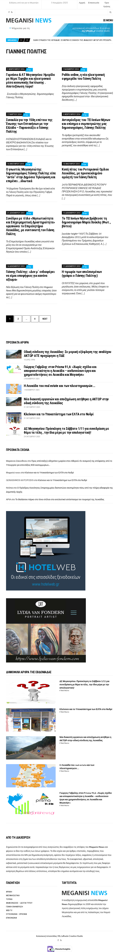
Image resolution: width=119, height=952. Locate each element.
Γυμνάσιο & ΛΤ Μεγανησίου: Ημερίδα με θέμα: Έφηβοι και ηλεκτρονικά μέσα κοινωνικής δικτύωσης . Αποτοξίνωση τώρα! (30, 80)
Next (44, 319)
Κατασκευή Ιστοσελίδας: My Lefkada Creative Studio (59, 936)
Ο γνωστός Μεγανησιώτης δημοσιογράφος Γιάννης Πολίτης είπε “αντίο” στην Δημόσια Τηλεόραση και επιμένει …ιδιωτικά (31, 175)
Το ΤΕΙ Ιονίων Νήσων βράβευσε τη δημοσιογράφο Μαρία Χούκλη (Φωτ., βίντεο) (86, 222)
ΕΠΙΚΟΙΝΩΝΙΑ (11, 918)
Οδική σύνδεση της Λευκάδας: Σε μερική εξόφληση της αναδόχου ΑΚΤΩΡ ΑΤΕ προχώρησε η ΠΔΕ (76, 40)
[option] (73, 40)
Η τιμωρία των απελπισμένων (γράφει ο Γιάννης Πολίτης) (82, 274)
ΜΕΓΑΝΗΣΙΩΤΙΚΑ (12, 895)
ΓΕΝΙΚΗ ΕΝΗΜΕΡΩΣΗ (14, 906)
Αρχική (82, 2)
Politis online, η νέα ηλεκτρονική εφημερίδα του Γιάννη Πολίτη (83, 77)
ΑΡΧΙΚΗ (9, 892)
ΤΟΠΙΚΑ (9, 899)
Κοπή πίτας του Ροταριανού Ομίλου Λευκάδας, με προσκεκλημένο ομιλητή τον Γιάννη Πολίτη (85, 173)
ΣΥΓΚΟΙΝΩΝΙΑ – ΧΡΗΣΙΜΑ (16, 914)
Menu (108, 20)
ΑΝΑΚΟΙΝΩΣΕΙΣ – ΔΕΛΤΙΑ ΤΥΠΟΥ (19, 903)
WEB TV (9, 910)
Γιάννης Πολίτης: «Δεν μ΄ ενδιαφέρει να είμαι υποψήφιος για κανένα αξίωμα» (30, 275)
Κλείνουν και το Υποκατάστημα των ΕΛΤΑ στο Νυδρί (58, 414)
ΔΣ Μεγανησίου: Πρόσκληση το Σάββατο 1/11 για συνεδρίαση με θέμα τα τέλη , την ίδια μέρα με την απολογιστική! (66, 430)
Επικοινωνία (93, 2)
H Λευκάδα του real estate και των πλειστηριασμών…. (59, 386)
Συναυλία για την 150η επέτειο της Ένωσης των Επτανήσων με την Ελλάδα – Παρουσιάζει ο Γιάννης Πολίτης (29, 125)
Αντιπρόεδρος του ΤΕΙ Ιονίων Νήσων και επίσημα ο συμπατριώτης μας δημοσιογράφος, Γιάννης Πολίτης (86, 124)
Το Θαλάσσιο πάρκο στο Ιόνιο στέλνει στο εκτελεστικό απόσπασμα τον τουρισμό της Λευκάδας (59, 499)
